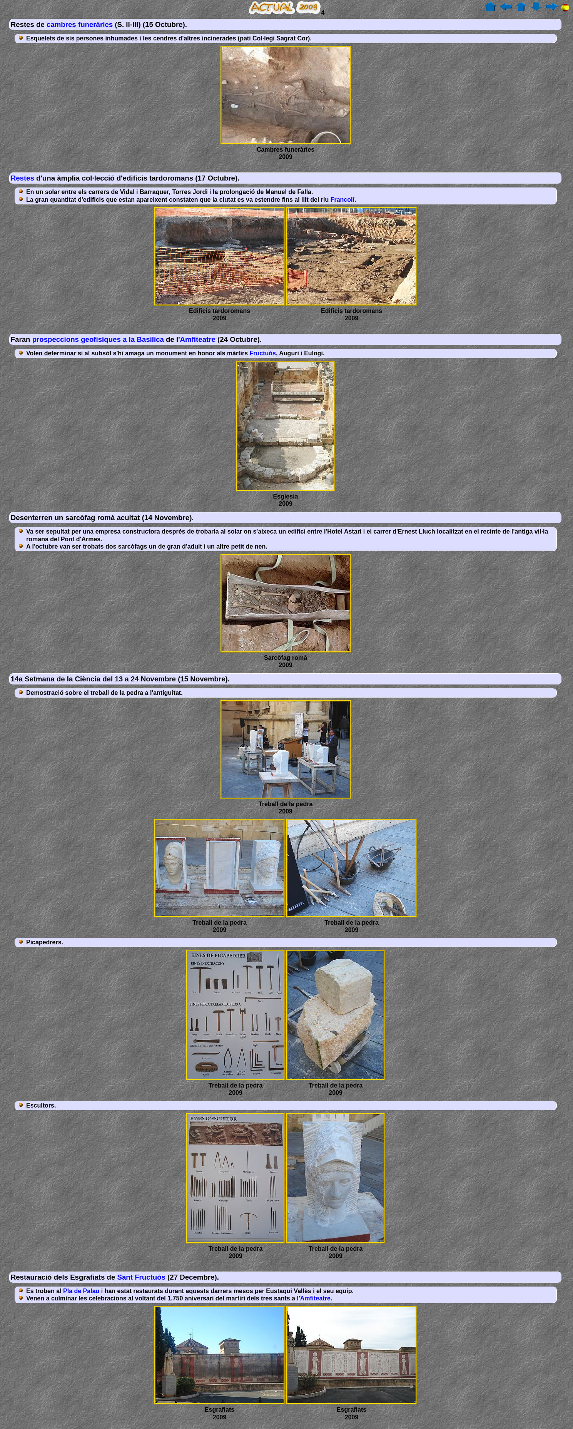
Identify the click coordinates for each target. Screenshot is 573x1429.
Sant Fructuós (141, 1277)
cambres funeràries (80, 24)
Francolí (342, 199)
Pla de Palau (81, 1291)
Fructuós (263, 353)
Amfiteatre (198, 339)
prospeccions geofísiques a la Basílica (98, 339)
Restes (22, 178)
